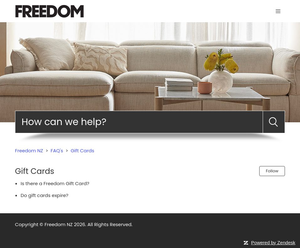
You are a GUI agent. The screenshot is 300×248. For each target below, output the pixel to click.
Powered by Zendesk (273, 242)
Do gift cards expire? (44, 195)
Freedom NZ (29, 150)
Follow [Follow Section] (272, 171)
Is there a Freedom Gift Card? (55, 183)
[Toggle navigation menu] (278, 11)
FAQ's (57, 150)
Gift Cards (82, 150)
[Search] (139, 122)
